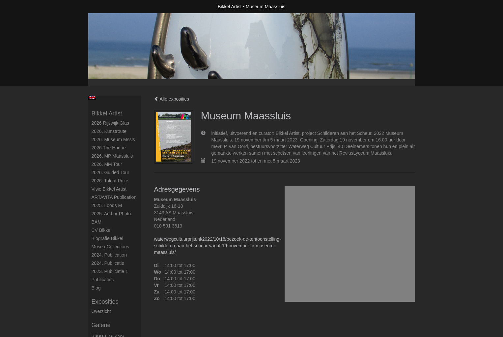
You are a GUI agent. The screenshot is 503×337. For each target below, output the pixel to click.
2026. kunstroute (109, 131)
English (92, 98)
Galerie (101, 325)
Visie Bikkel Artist (109, 189)
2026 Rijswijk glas (110, 123)
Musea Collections (110, 246)
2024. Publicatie (108, 263)
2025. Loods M (107, 205)
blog (96, 288)
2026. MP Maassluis (112, 156)
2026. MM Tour (107, 164)
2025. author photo (111, 213)
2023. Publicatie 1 (110, 271)
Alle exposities (171, 99)
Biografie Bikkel (108, 238)
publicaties (103, 279)
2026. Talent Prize (110, 180)
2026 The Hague (109, 147)
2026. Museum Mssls (113, 139)
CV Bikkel (102, 230)
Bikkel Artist (229, 6)
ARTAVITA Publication (114, 197)
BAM (96, 222)
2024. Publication (109, 255)
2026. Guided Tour (110, 172)
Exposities (105, 301)
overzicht (101, 311)
